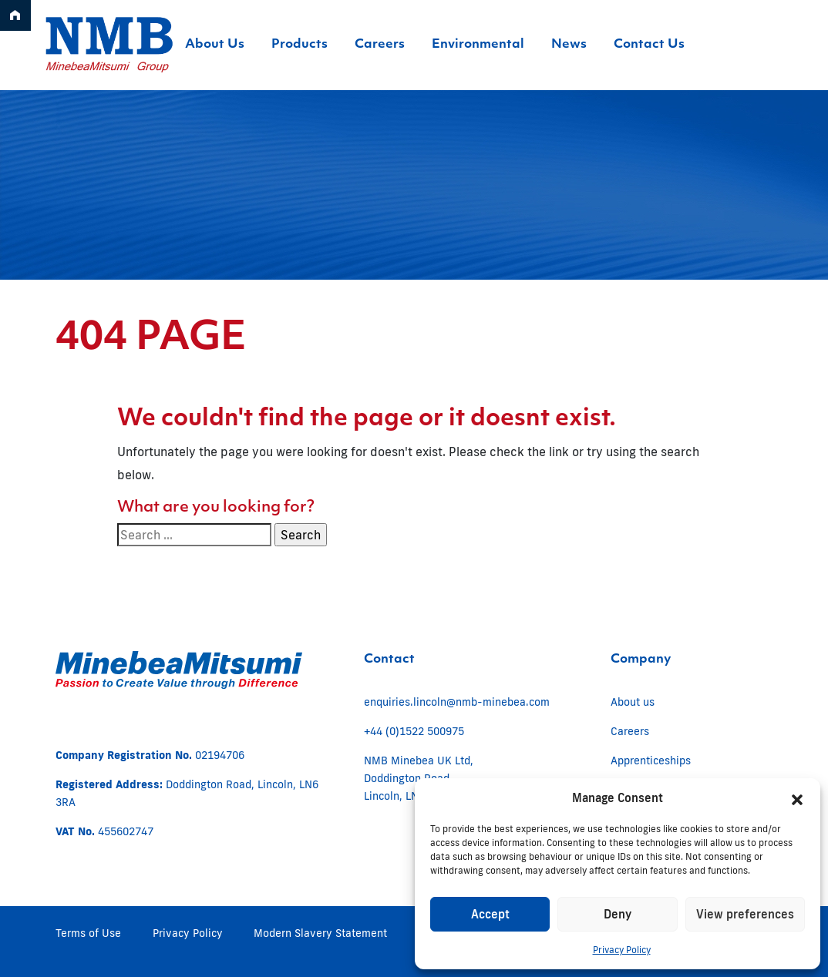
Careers (630, 731)
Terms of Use (88, 933)
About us (633, 702)
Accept (490, 914)
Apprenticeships (651, 760)
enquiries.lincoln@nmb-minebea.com (457, 702)
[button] (797, 798)
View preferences (745, 914)
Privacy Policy (622, 949)
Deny (617, 914)
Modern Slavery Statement (320, 933)
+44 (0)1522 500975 (414, 731)
